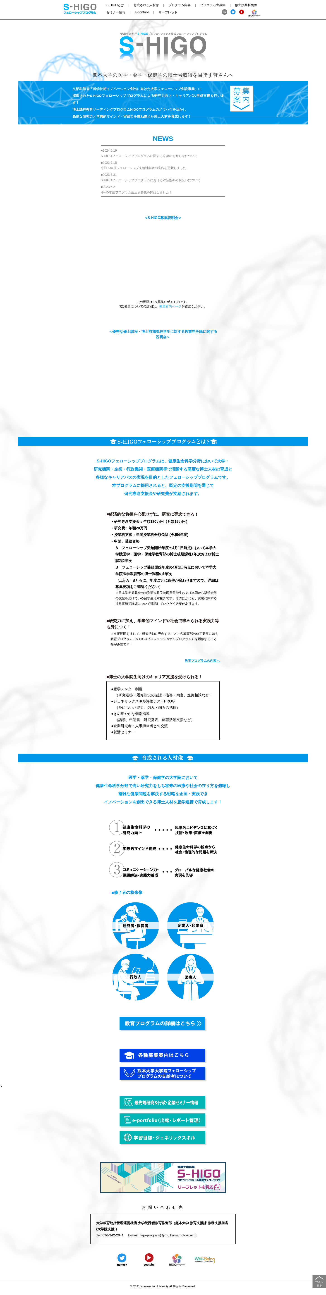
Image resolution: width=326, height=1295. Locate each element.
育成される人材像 (146, 5)
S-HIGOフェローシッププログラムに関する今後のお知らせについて (149, 156)
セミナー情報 (115, 12)
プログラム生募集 (212, 5)
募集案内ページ (170, 306)
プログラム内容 (179, 5)
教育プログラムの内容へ (202, 660)
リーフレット (167, 12)
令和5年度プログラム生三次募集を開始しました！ (136, 192)
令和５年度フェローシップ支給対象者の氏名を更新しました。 (145, 168)
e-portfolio (142, 12)
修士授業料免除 (246, 5)
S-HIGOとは (115, 5)
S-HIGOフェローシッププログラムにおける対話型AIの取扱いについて (151, 180)
